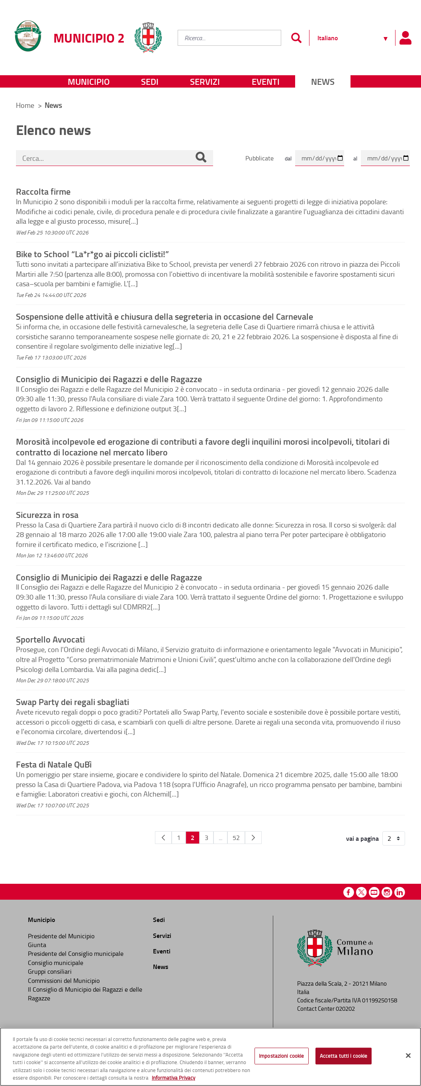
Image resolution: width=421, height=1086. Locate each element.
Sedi (150, 81)
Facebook (348, 892)
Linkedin (399, 892)
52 (236, 837)
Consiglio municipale (55, 962)
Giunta (37, 944)
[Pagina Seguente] (253, 837)
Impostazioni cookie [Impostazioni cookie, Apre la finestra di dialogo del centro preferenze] (281, 1055)
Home (25, 105)
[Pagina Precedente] (163, 837)
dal (288, 158)
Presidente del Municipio (61, 936)
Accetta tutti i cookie (344, 1055)
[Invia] (296, 38)
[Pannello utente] (405, 38)
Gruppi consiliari (50, 971)
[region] (210, 1056)
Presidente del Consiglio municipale (75, 953)
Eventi (266, 81)
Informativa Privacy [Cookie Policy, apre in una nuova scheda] (173, 1077)
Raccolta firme (43, 191)
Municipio (89, 81)
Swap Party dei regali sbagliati (72, 701)
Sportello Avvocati (50, 639)
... (220, 837)
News (323, 81)
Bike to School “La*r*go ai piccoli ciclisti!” (92, 253)
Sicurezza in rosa (47, 514)
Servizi (205, 81)
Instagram (387, 892)
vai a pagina (362, 838)
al (355, 158)
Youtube (374, 892)
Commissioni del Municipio (64, 980)
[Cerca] (201, 158)
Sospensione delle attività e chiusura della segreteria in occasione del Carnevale (164, 316)
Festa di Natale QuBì (54, 764)
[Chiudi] (408, 1056)
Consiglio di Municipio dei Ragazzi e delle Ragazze (109, 378)
